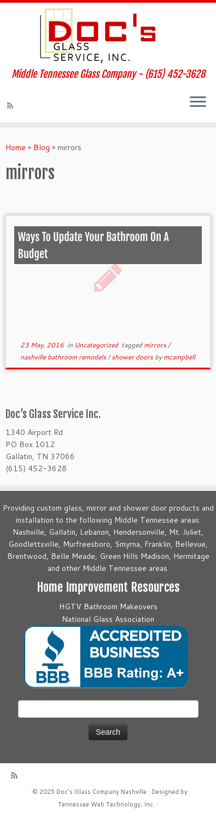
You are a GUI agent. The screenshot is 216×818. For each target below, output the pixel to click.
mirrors (156, 345)
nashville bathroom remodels (64, 357)
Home (15, 147)
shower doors (133, 357)
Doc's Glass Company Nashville (101, 791)
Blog (41, 147)
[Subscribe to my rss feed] (11, 105)
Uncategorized (97, 345)
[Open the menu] (198, 102)
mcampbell (179, 357)
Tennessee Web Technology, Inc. (106, 804)
